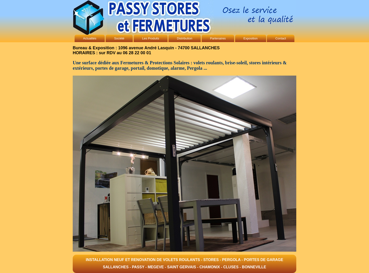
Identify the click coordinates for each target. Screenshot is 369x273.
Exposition (251, 38)
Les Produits (150, 38)
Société (119, 38)
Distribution (184, 38)
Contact (280, 38)
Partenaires (218, 38)
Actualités (89, 38)
